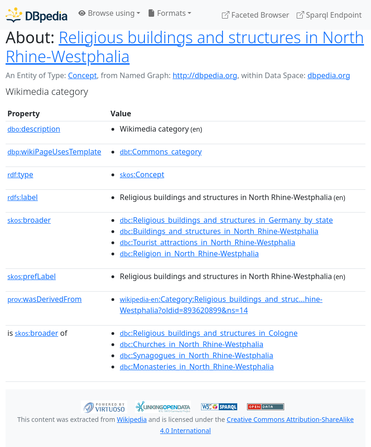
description (33, 129)
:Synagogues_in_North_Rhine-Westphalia (196, 355)
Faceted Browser (255, 15)
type (20, 174)
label (22, 197)
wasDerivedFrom (44, 299)
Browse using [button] (106, 13)
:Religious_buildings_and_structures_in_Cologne (209, 333)
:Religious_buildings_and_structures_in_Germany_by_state (226, 220)
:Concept (142, 174)
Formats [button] (167, 13)
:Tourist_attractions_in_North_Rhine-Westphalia (207, 242)
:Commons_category (161, 152)
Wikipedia (132, 419)
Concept (82, 75)
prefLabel (31, 276)
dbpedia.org (328, 75)
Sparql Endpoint (329, 15)
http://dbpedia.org (205, 75)
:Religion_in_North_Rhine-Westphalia (189, 253)
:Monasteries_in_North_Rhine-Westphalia (197, 366)
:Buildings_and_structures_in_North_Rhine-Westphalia (219, 231)
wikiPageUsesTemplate (54, 152)
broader (29, 220)
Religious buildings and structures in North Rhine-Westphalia (185, 47)
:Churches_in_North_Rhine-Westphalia (191, 344)
